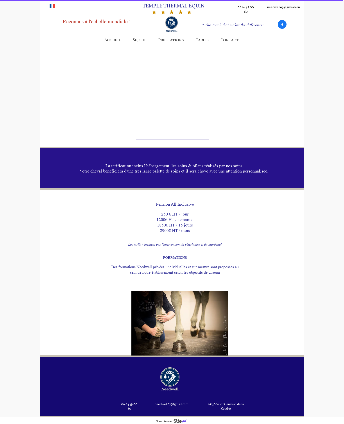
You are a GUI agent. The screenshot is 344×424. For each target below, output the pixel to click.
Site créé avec (173, 421)
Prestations (171, 39)
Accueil (112, 39)
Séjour (140, 39)
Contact (229, 39)
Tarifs (202, 39)
